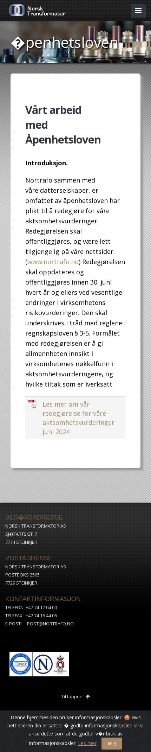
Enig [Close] (112, 743)
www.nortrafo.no (53, 261)
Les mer (87, 743)
